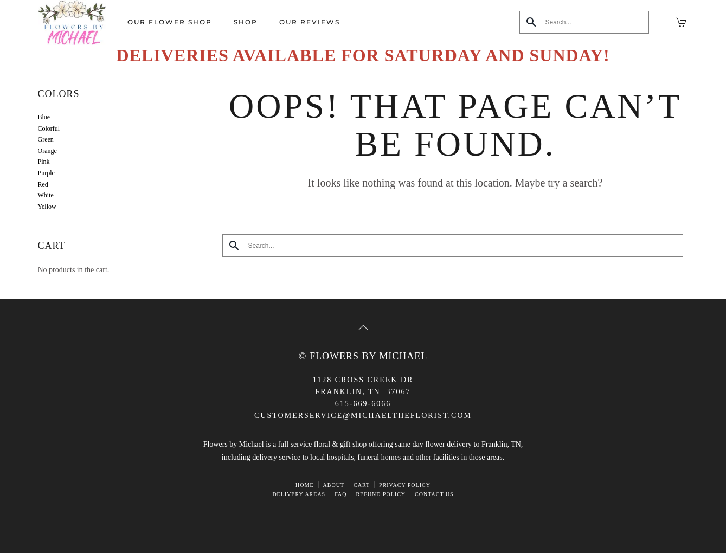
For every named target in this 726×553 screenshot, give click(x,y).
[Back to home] (72, 22)
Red (43, 184)
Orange (47, 151)
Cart (362, 485)
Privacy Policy (405, 485)
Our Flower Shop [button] (169, 22)
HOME (304, 485)
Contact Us (434, 494)
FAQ (340, 494)
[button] (363, 327)
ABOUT (333, 485)
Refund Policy (381, 494)
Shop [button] (246, 22)
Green (46, 139)
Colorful (49, 128)
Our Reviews (309, 22)
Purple (46, 173)
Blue (44, 117)
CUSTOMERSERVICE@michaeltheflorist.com (363, 415)
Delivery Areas (298, 494)
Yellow (47, 206)
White (46, 195)
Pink (44, 161)
